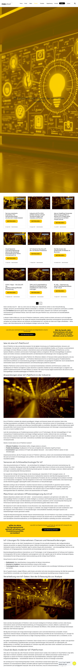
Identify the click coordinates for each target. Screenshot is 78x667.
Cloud (25, 3)
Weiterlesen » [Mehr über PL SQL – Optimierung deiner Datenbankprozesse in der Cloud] (60, 291)
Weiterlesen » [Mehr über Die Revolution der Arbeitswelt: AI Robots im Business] (60, 255)
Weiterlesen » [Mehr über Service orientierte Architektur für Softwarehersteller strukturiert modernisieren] (11, 221)
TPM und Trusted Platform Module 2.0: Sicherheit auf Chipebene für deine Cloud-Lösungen (38, 287)
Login (61, 3)
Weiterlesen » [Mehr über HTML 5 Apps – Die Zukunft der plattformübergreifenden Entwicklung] (11, 292)
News (31, 3)
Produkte (42, 3)
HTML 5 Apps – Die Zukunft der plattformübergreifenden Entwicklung (14, 287)
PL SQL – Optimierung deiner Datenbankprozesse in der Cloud (62, 286)
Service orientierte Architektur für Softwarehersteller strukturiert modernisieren (14, 215)
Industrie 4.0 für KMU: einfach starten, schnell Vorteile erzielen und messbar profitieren (37, 215)
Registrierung (49, 3)
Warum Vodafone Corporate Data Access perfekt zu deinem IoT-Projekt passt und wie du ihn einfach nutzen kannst (63, 216)
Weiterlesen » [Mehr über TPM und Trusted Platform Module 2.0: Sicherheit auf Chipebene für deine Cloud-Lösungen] (35, 292)
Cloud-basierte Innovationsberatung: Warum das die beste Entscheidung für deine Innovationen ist (13, 252)
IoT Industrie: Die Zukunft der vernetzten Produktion (38, 250)
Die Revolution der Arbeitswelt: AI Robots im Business (62, 250)
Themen (36, 3)
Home (21, 3)
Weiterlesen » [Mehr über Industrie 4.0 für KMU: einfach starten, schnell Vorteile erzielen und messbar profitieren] (35, 221)
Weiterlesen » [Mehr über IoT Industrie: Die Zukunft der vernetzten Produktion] (35, 254)
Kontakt (56, 3)
